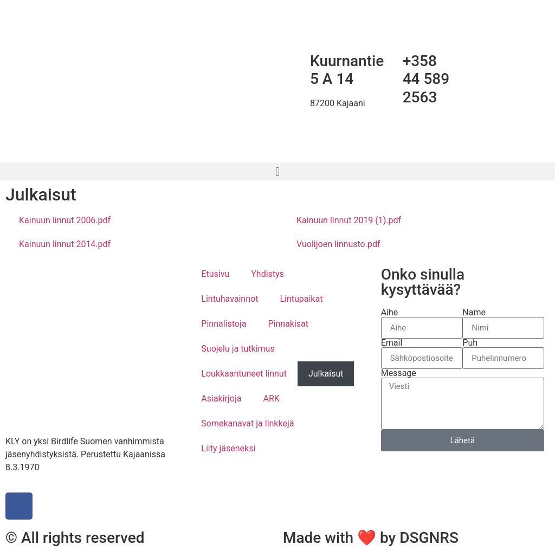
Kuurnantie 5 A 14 (347, 70)
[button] (277, 171)
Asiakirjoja (221, 398)
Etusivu (215, 274)
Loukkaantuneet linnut (244, 373)
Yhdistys (267, 274)
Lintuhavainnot (229, 299)
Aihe (389, 312)
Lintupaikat (301, 299)
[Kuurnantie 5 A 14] (296, 61)
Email (392, 343)
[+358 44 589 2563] (389, 61)
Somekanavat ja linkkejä (247, 423)
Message (398, 373)
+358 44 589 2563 (426, 79)
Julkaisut (326, 373)
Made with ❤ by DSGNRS (371, 538)
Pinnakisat (288, 324)
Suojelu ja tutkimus (237, 348)
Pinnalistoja (223, 324)
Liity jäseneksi (228, 448)
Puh (469, 343)
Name (474, 312)
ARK (271, 398)
